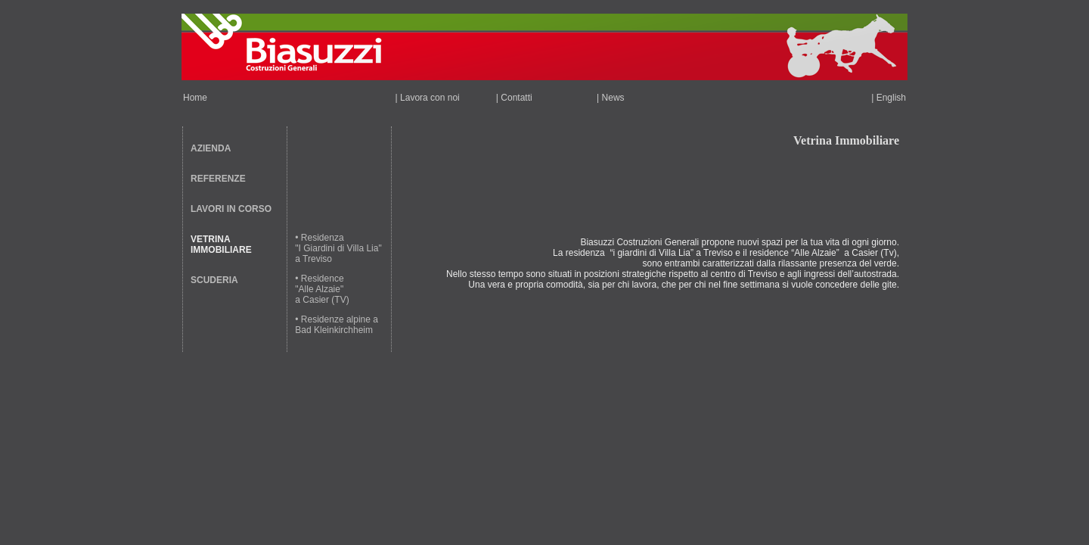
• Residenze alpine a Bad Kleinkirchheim (336, 324)
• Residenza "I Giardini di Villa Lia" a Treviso (338, 248)
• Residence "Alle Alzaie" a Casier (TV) (322, 289)
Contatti (516, 97)
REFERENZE (218, 178)
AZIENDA (211, 148)
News (613, 97)
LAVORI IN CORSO (231, 209)
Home (195, 97)
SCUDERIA (214, 280)
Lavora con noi (430, 97)
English (891, 97)
